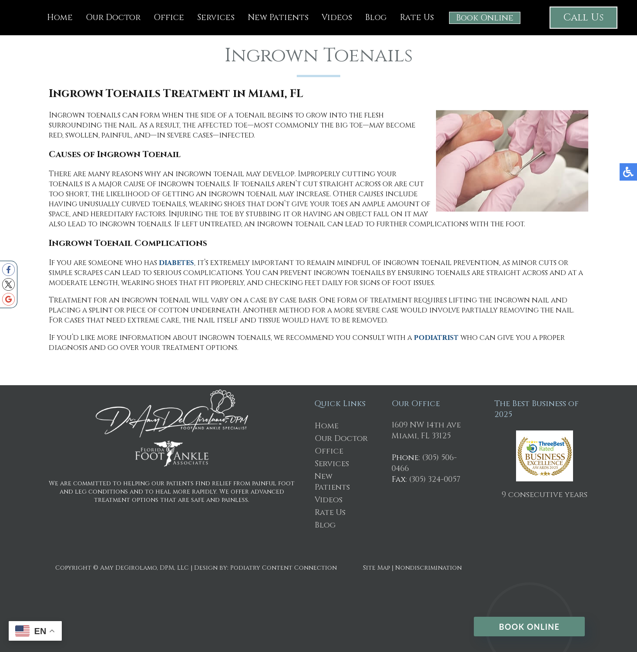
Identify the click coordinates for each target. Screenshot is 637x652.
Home (60, 17)
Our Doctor (113, 17)
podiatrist (436, 338)
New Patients (278, 17)
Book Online (484, 18)
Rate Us (417, 17)
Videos (337, 17)
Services (216, 17)
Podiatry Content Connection (283, 568)
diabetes (176, 264)
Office (169, 17)
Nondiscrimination (428, 568)
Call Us (583, 17)
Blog (376, 17)
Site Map (376, 568)
